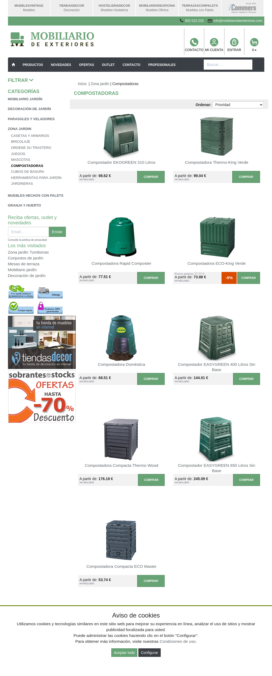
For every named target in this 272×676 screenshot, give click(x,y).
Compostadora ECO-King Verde (217, 263)
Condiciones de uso (178, 641)
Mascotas (20, 160)
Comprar (151, 176)
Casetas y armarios (30, 136)
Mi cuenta (214, 45)
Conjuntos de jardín (25, 258)
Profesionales (162, 65)
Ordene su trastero (31, 148)
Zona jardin (19, 129)
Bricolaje (20, 142)
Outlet (108, 65)
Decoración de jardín (29, 109)
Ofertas (86, 65)
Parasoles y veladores (31, 119)
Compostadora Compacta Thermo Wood (121, 465)
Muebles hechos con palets (35, 196)
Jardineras (22, 184)
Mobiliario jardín (25, 99)
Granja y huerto (24, 205)
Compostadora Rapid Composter (121, 263)
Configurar (149, 652)
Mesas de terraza (24, 264)
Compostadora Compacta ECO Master (121, 566)
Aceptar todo (124, 652)
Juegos (18, 154)
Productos (33, 65)
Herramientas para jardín (36, 178)
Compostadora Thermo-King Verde (216, 162)
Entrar (234, 45)
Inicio (82, 84)
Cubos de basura (27, 172)
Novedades (61, 65)
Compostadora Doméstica (121, 364)
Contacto (194, 45)
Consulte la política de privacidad (27, 239)
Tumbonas (39, 252)
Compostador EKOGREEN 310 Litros (121, 162)
